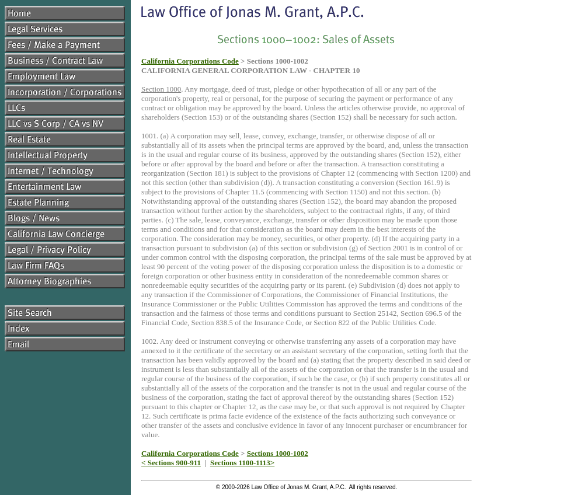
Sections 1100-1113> (242, 462)
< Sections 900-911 (171, 462)
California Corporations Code (190, 61)
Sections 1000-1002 (277, 453)
